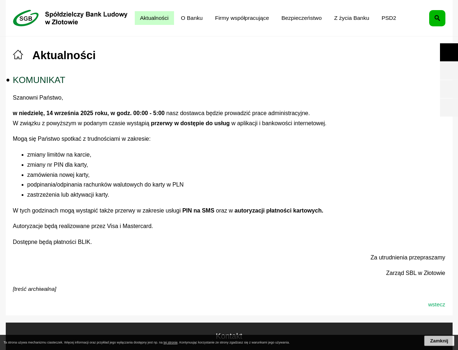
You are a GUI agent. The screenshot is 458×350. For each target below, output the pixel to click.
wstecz (436, 304)
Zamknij (439, 341)
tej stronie (171, 342)
